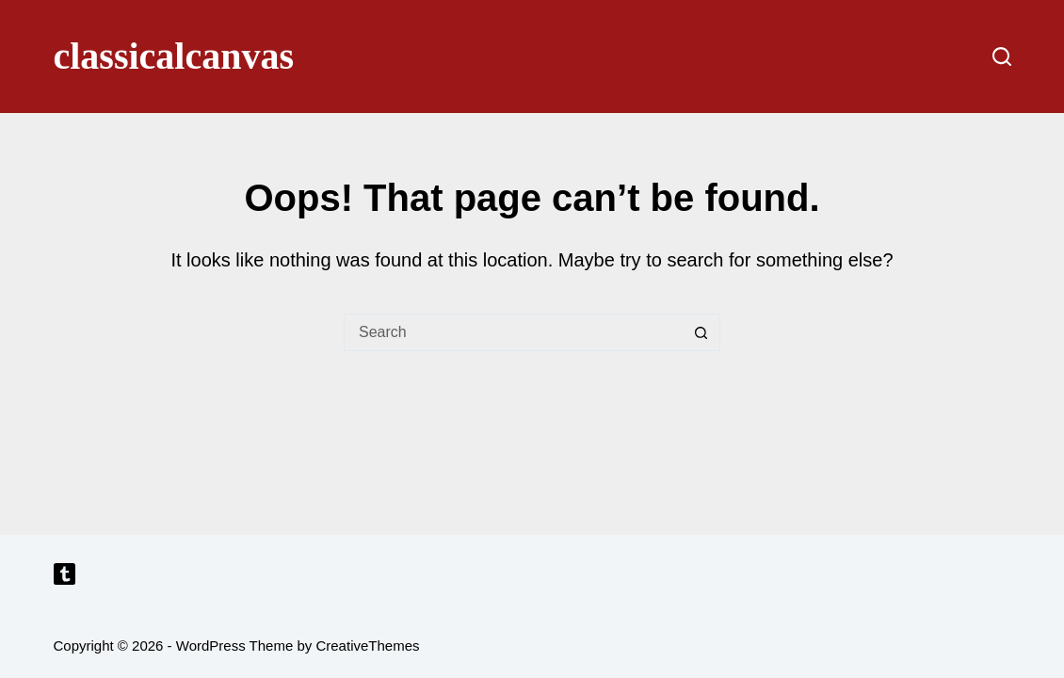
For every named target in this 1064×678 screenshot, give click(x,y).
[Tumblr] (64, 574)
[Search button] (701, 332)
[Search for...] (513, 332)
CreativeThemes (367, 646)
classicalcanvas (174, 56)
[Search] (1001, 56)
